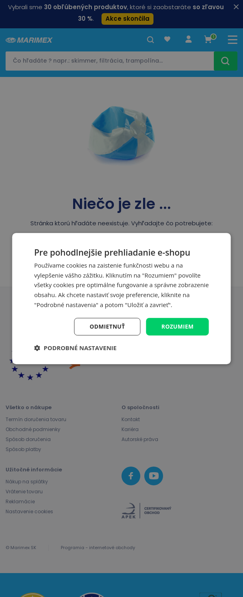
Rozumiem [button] (177, 326)
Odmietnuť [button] (107, 326)
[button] (75, 347)
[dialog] (121, 299)
